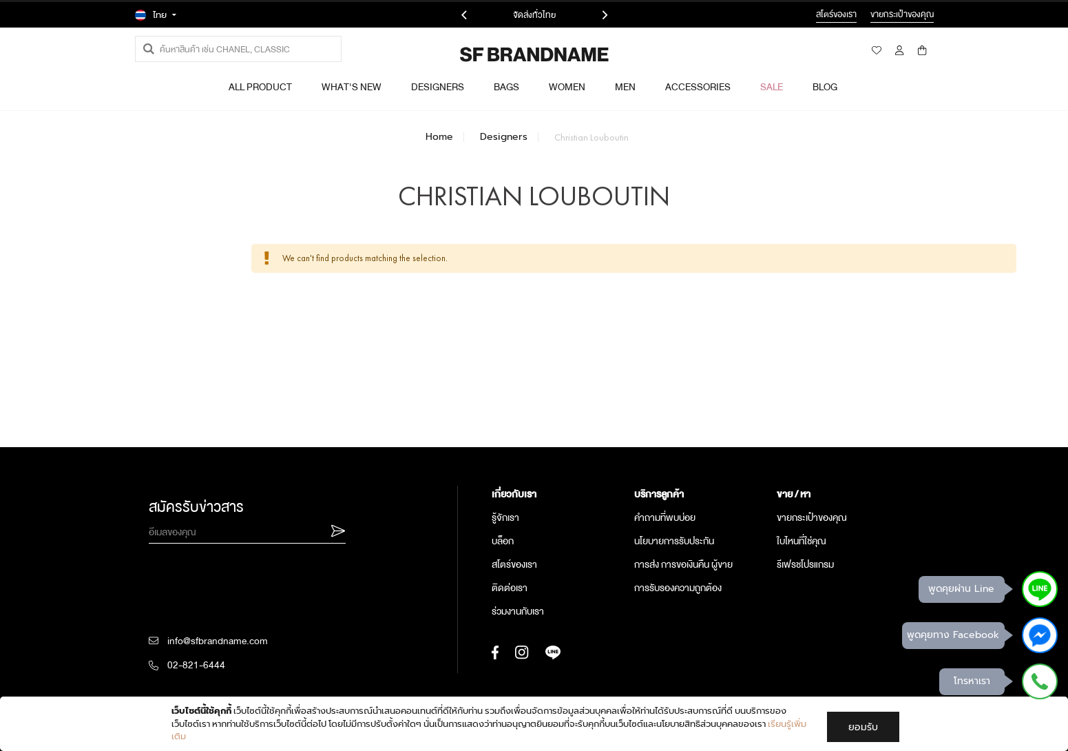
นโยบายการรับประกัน (674, 541)
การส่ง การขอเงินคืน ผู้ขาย (683, 564)
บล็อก (503, 541)
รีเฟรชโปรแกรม (805, 564)
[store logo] (497, 54)
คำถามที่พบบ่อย (664, 517)
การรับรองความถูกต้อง (678, 587)
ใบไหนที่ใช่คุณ (801, 541)
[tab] (556, 494)
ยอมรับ (863, 727)
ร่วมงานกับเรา (518, 611)
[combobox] (238, 49)
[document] (535, 724)
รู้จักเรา (505, 517)
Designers (503, 137)
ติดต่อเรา (509, 587)
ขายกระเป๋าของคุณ (812, 517)
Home (439, 137)
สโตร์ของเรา (514, 564)
